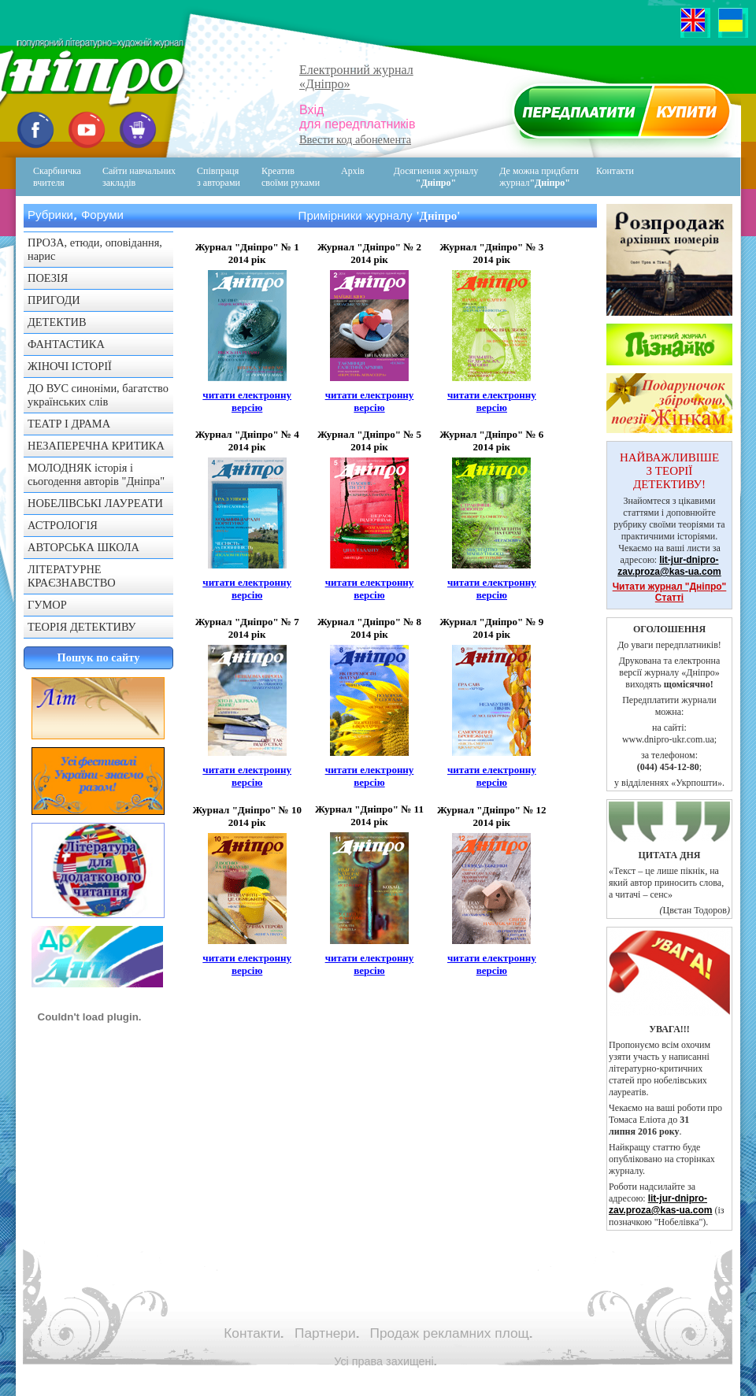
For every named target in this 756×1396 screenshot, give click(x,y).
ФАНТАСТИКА (66, 344)
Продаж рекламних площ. (451, 1333)
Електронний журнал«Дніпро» (356, 77)
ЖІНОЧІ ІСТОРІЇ (70, 366)
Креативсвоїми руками (290, 176)
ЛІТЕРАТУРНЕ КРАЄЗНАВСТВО (72, 576)
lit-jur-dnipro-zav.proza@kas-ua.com (669, 565)
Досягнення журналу (436, 176)
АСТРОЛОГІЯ (63, 525)
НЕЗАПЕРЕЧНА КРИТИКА (96, 445)
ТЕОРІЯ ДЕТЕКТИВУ (82, 626)
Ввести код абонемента (355, 139)
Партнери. (327, 1333)
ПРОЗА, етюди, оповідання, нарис (95, 249)
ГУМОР (47, 604)
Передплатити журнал (619, 114)
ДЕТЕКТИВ (57, 322)
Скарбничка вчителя (57, 176)
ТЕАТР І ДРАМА (69, 423)
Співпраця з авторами (218, 176)
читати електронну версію (246, 401)
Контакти (604, 176)
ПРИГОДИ (54, 300)
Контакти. (254, 1333)
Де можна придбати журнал (539, 176)
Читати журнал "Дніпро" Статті (670, 592)
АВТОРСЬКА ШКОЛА (83, 547)
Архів (353, 170)
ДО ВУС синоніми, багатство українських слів (98, 395)
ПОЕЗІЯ (48, 278)
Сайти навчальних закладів (139, 176)
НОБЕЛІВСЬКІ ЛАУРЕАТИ (95, 503)
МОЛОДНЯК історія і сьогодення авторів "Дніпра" (96, 474)
